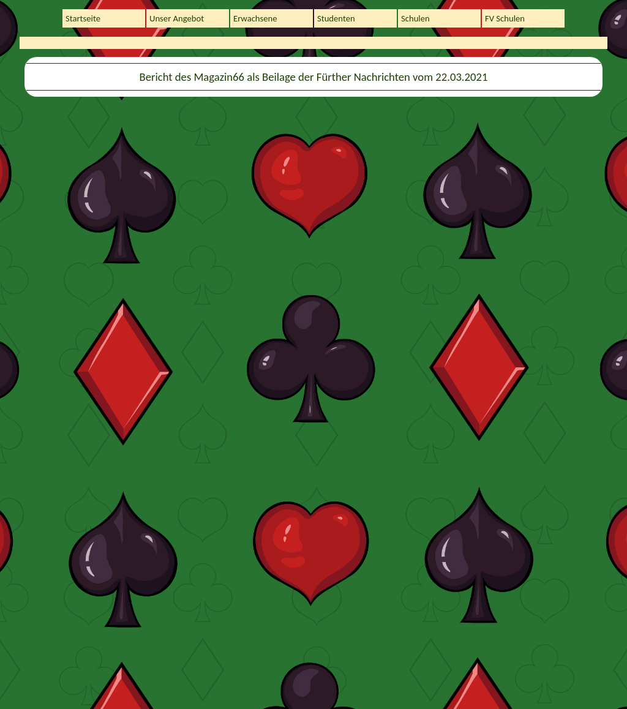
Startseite (83, 18)
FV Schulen (505, 18)
